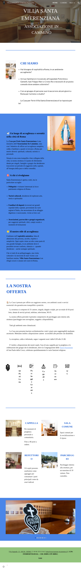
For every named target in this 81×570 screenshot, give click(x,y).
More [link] (71, 3)
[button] (78, 2)
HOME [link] (55, 3)
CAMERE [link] (63, 3)
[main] (40, 21)
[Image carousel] (40, 519)
